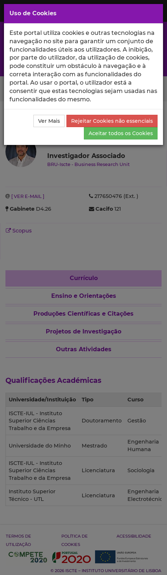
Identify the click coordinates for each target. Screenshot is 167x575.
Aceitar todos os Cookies (121, 133)
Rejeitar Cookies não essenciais (112, 121)
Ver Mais (49, 121)
